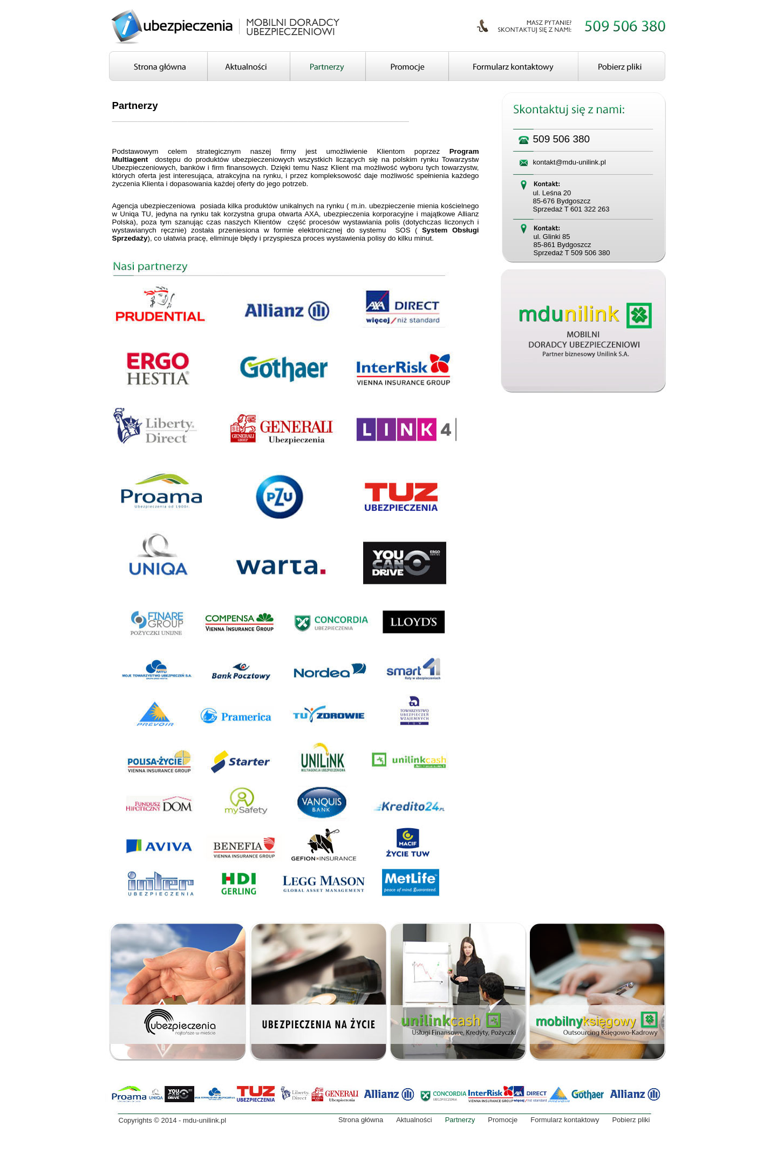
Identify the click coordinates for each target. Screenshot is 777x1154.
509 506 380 (561, 139)
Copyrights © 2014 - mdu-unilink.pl (173, 1120)
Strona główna (360, 1120)
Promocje (502, 1120)
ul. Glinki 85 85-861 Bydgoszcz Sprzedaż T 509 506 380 (572, 245)
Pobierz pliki (631, 1120)
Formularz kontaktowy (564, 1120)
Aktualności (414, 1120)
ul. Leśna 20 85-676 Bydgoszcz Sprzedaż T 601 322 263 (571, 201)
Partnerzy (460, 1120)
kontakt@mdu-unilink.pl (569, 162)
